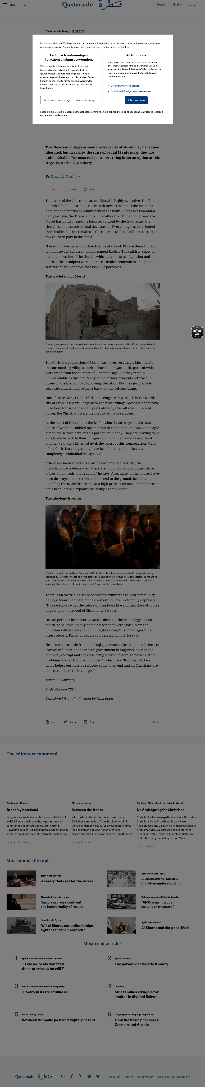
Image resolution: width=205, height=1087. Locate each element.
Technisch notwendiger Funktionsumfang (69, 100)
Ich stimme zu (136, 100)
